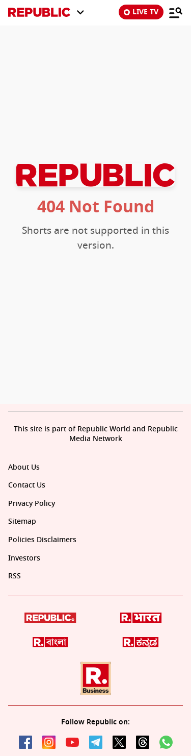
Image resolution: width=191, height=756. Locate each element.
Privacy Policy (31, 503)
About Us (24, 467)
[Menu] (176, 12)
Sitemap (22, 521)
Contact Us (26, 485)
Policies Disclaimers (42, 539)
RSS (14, 576)
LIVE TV (141, 12)
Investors (24, 558)
